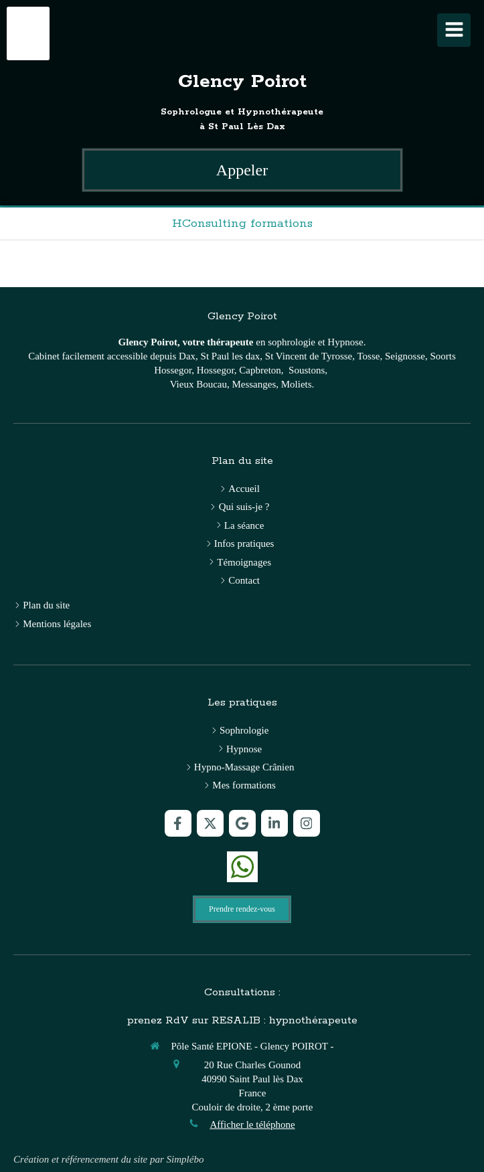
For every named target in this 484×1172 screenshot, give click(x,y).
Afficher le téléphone (252, 1124)
